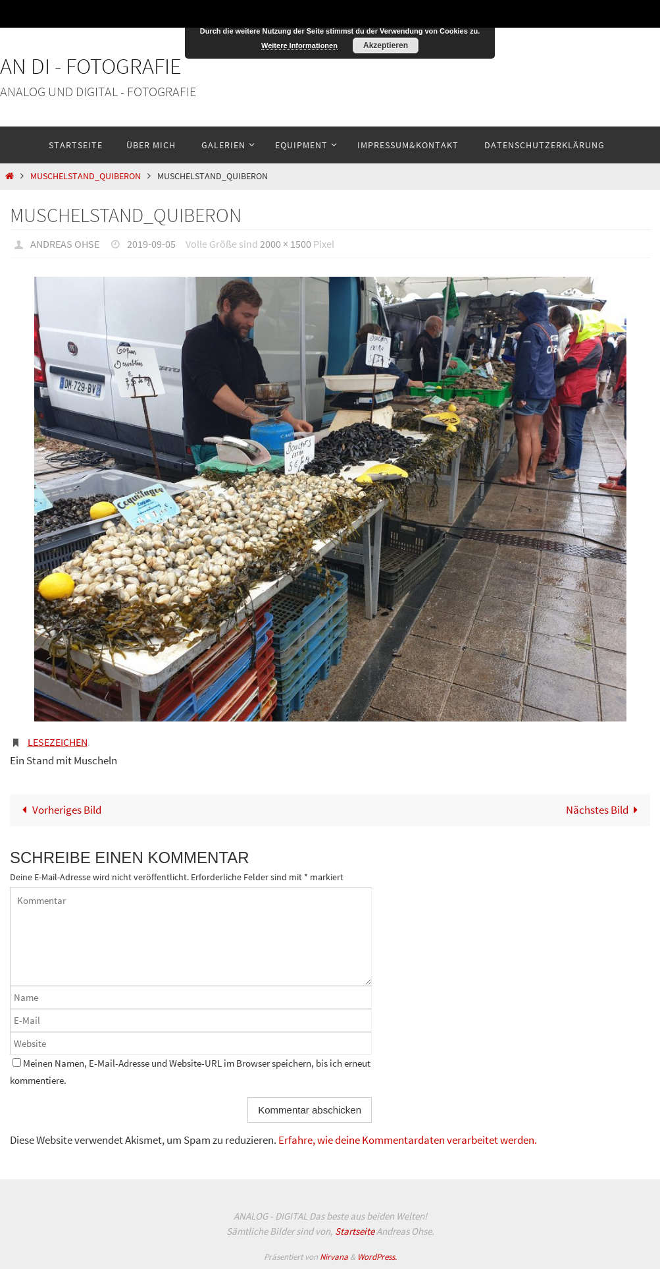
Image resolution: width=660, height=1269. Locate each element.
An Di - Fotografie (91, 66)
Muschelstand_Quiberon (85, 176)
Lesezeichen (58, 741)
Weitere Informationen (299, 45)
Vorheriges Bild (58, 810)
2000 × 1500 (285, 243)
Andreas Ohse (64, 243)
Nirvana (334, 1256)
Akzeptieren (385, 45)
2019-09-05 (151, 243)
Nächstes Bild (605, 810)
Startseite (354, 1231)
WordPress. (377, 1256)
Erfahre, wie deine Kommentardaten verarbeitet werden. (407, 1140)
